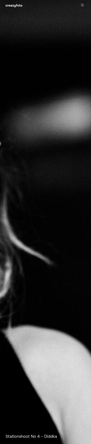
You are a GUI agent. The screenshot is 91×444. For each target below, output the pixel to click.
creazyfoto (14, 5)
